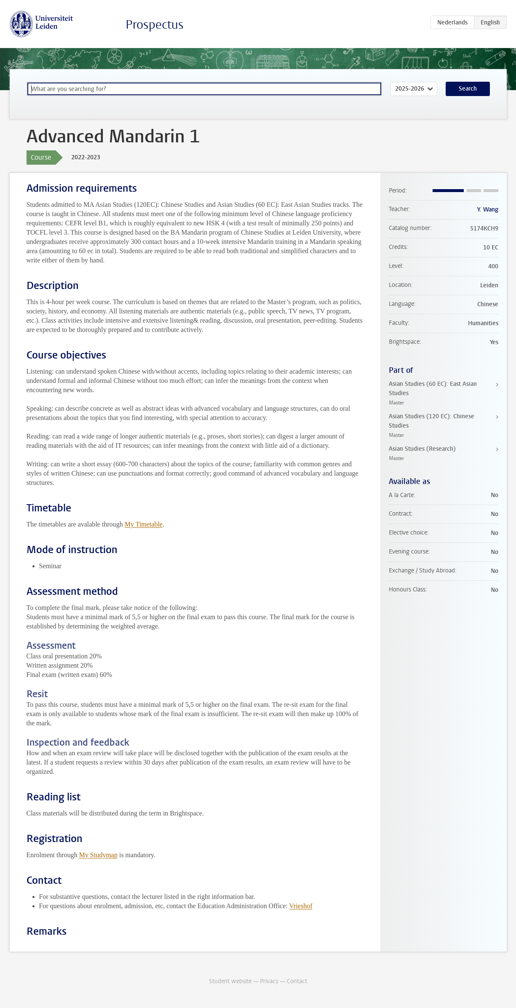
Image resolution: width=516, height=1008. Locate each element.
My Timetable (144, 524)
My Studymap (98, 854)
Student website (230, 981)
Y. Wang (487, 210)
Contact (297, 981)
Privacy (269, 981)
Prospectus (155, 24)
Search (468, 89)
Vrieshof (300, 905)
